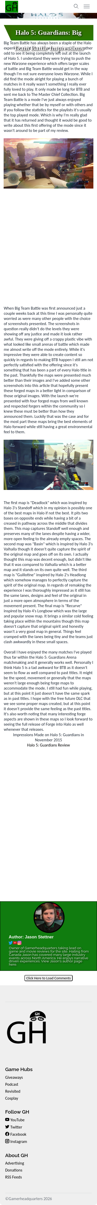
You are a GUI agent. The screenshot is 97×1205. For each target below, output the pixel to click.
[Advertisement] (48, 247)
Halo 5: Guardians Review (48, 745)
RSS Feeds (13, 1177)
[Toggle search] (76, 6)
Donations (13, 1170)
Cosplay (11, 1098)
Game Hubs (19, 1069)
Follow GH (17, 1112)
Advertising (14, 1163)
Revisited (12, 1091)
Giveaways (14, 1077)
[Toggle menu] (86, 6)
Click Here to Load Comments (48, 978)
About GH (16, 1155)
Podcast (11, 1084)
